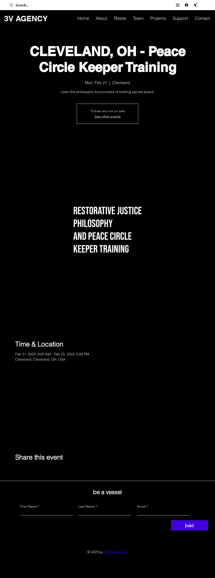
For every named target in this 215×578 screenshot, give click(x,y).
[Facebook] (186, 5)
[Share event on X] (28, 469)
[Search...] (27, 5)
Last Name (86, 506)
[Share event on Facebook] (17, 469)
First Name (28, 506)
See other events (108, 116)
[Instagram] (178, 5)
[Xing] (195, 5)
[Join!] (189, 525)
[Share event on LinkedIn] (39, 469)
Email (141, 506)
